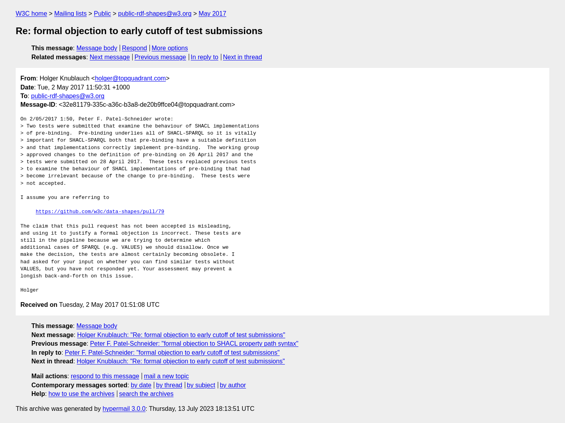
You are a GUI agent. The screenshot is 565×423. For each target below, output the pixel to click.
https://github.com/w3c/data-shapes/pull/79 (100, 211)
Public (102, 13)
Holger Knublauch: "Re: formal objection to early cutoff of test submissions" (181, 335)
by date (141, 385)
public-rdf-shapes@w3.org (154, 13)
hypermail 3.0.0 (123, 408)
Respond (134, 48)
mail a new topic (166, 376)
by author (233, 385)
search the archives (146, 393)
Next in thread (242, 57)
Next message (110, 57)
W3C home (31, 13)
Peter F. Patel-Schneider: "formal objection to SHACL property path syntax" (194, 343)
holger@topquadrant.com (130, 78)
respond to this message (105, 376)
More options (170, 48)
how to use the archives (82, 393)
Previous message (160, 57)
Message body (97, 48)
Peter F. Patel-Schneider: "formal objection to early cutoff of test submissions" (172, 352)
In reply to (204, 57)
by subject (201, 385)
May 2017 (212, 13)
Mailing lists (70, 13)
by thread (169, 385)
